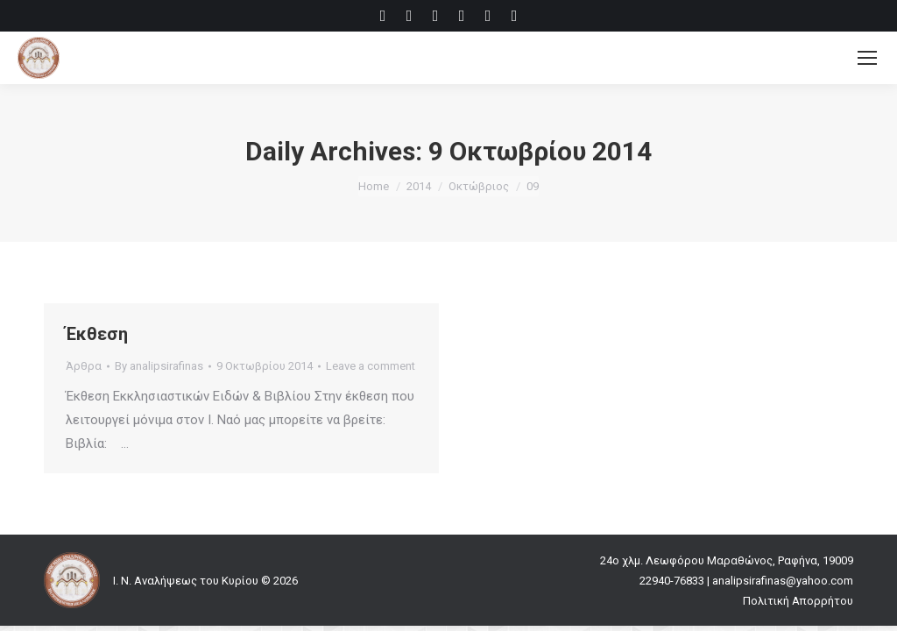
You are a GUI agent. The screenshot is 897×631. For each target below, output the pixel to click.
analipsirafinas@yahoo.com (782, 580)
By (159, 365)
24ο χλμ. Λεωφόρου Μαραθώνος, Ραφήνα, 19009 (726, 560)
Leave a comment (370, 365)
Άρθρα (84, 365)
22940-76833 (671, 580)
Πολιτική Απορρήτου (798, 600)
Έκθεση (97, 333)
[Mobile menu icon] (867, 58)
